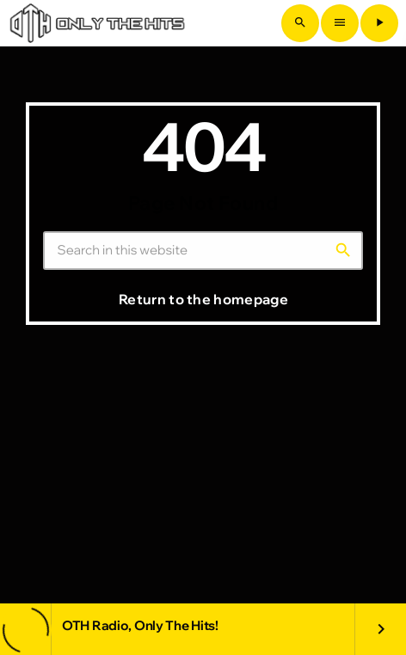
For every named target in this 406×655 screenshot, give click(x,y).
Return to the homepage (203, 299)
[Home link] (97, 23)
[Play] (379, 23)
